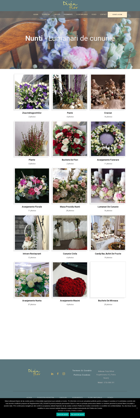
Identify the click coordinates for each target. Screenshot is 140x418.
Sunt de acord (63, 414)
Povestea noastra (45, 397)
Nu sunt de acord (77, 414)
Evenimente (77, 397)
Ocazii (110, 397)
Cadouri (63, 397)
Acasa (29, 397)
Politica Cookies (82, 375)
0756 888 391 (109, 382)
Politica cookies (77, 411)
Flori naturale (95, 397)
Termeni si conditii (82, 371)
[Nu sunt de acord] (137, 408)
